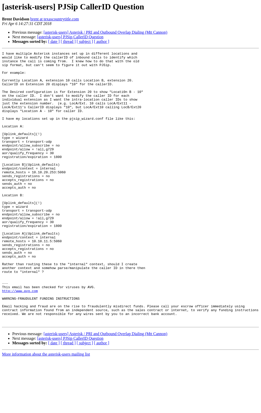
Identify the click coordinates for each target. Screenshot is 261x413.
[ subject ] (85, 41)
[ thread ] (68, 41)
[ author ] (101, 41)
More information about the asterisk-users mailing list (46, 408)
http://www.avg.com (20, 339)
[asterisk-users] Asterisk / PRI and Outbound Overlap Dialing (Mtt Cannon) (105, 32)
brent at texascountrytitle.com (54, 19)
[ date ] (54, 41)
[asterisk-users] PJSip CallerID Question (70, 37)
